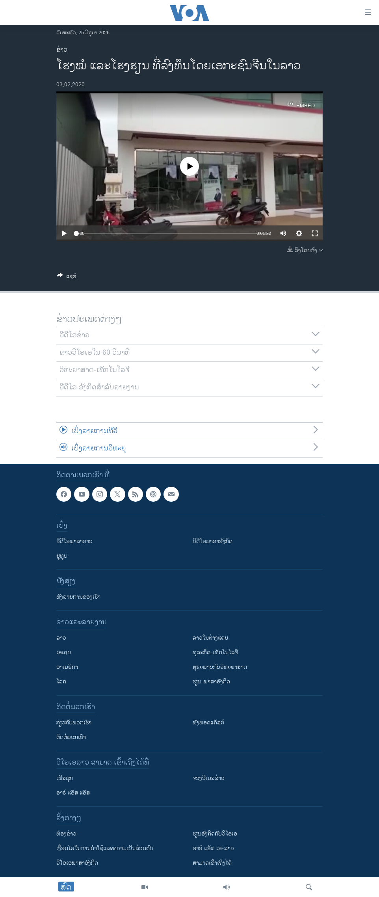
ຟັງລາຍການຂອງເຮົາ (78, 597)
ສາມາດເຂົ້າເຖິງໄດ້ (212, 863)
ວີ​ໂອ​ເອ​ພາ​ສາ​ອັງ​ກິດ (77, 863)
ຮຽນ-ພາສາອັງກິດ (211, 681)
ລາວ (61, 638)
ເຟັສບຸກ (64, 778)
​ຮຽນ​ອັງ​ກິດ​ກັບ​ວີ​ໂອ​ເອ (215, 834)
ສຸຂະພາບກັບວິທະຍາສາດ (220, 667)
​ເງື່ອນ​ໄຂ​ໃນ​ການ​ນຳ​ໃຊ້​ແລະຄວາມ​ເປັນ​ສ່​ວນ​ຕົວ (104, 848)
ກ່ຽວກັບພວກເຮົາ (73, 722)
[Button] (66, 277)
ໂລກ (61, 681)
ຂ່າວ (61, 50)
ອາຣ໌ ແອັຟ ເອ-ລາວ (213, 848)
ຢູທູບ (61, 556)
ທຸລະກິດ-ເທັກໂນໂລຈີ (215, 652)
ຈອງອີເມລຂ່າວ (209, 778)
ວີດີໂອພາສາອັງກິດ (212, 541)
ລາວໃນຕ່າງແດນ (210, 638)
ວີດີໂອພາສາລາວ (74, 541)
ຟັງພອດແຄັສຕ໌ (208, 722)
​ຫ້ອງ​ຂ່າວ (66, 834)
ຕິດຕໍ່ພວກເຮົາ (71, 737)
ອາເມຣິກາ (67, 667)
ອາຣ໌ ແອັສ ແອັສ (73, 793)
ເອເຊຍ (63, 652)
